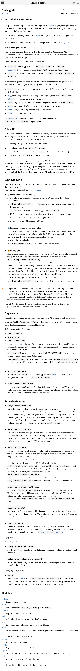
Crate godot (38, 2)
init (3, 622)
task (3, 656)
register (5, 645)
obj (3, 633)
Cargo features (34, 190)
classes (5, 610)
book (38, 35)
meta (4, 628)
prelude (5, 639)
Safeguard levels (15, 541)
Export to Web (24, 459)
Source (5, 13)
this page (65, 42)
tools (4, 662)
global (4, 616)
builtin (5, 605)
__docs (5, 599)
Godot (51, 25)
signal (4, 651)
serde (22, 578)
